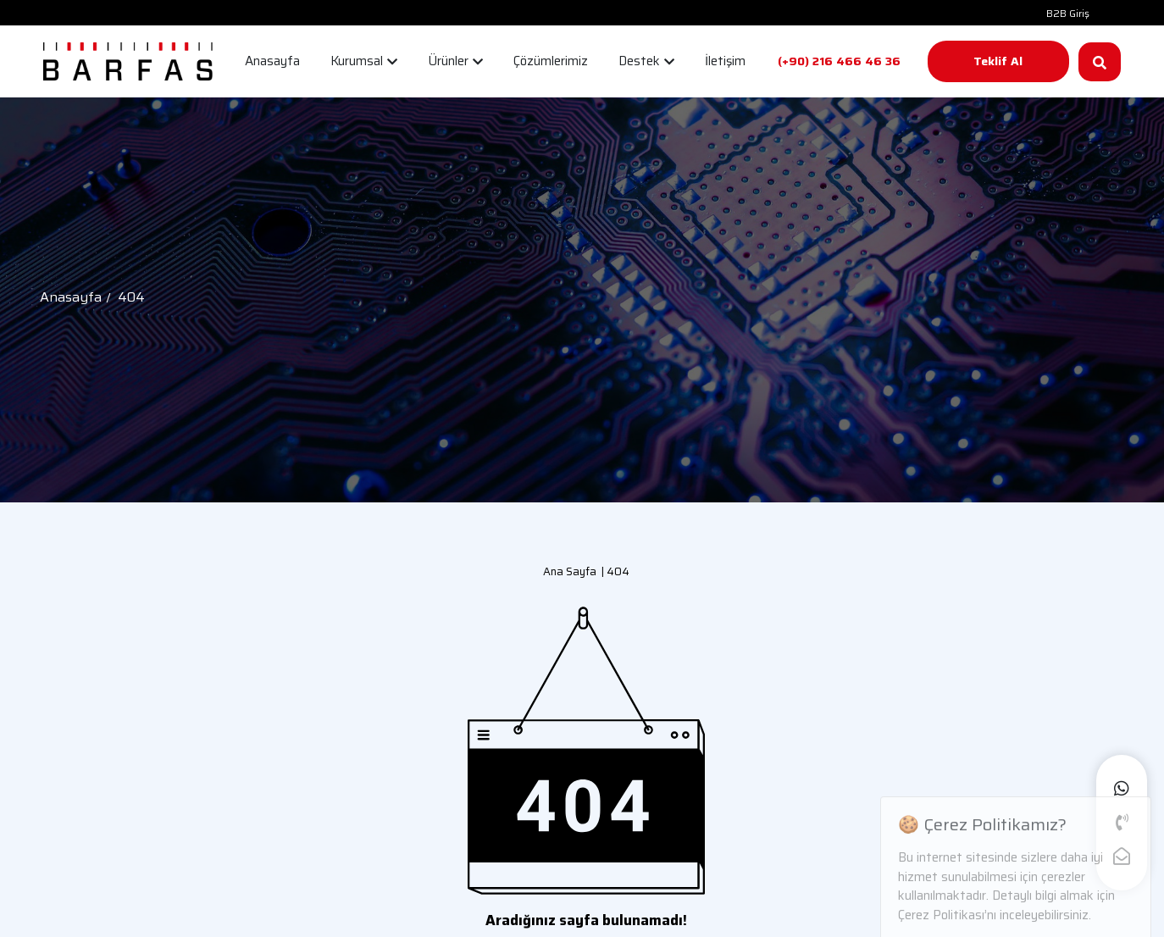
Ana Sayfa (569, 571)
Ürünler (455, 61)
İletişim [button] (725, 61)
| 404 (612, 571)
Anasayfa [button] (272, 61)
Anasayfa (71, 297)
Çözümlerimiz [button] (550, 61)
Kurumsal (363, 61)
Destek (646, 61)
